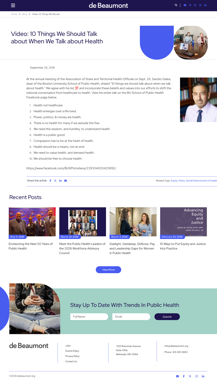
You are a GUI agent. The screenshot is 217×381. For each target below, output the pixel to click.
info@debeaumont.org (176, 345)
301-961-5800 (180, 352)
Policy (182, 180)
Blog (24, 14)
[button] (176, 5)
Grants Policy (72, 350)
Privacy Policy (72, 356)
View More (108, 269)
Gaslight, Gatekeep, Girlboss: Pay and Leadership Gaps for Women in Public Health (132, 248)
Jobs (68, 345)
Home (14, 14)
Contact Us (71, 361)
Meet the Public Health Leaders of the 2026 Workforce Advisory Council (82, 248)
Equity (174, 180)
